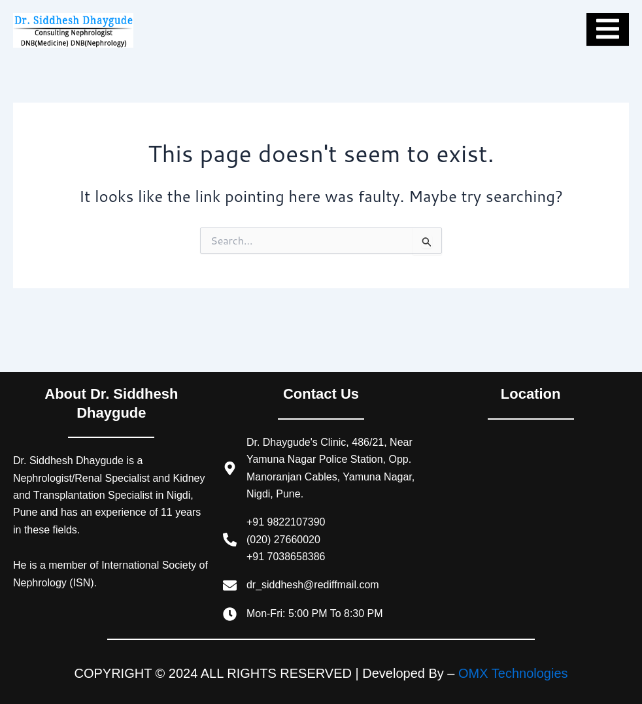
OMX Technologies (513, 673)
